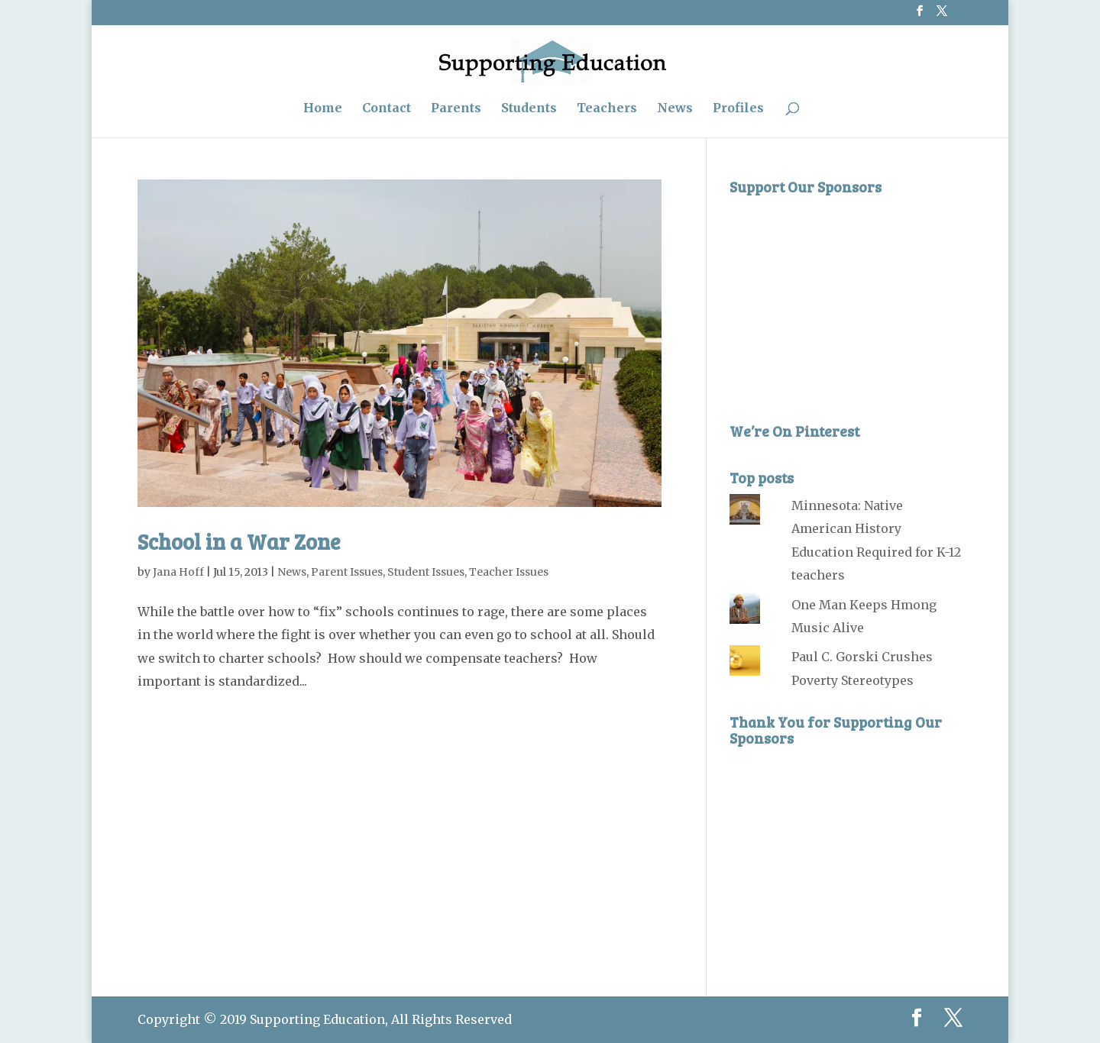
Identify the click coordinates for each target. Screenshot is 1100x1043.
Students (529, 108)
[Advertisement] (844, 298)
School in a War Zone (239, 541)
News (675, 108)
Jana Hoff (178, 572)
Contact (386, 108)
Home (322, 108)
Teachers (607, 108)
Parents (456, 108)
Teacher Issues (508, 572)
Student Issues (425, 572)
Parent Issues (347, 572)
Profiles (738, 108)
